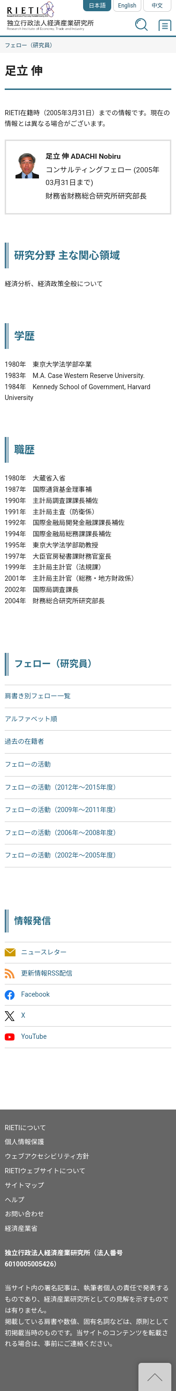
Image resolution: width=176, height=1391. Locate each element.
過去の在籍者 (24, 741)
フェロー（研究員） (30, 45)
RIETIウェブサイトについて (45, 1171)
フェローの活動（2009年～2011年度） (62, 810)
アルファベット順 (31, 719)
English (127, 5)
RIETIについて (25, 1128)
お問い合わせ (24, 1214)
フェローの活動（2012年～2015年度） (62, 787)
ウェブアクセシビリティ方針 (47, 1156)
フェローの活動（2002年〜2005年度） (62, 855)
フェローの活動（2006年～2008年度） (62, 832)
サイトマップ (24, 1185)
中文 (157, 5)
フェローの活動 (28, 764)
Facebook (35, 994)
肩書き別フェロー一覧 (37, 696)
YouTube (33, 1037)
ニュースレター (44, 952)
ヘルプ (14, 1200)
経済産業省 (21, 1228)
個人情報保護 (24, 1142)
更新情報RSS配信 (46, 973)
